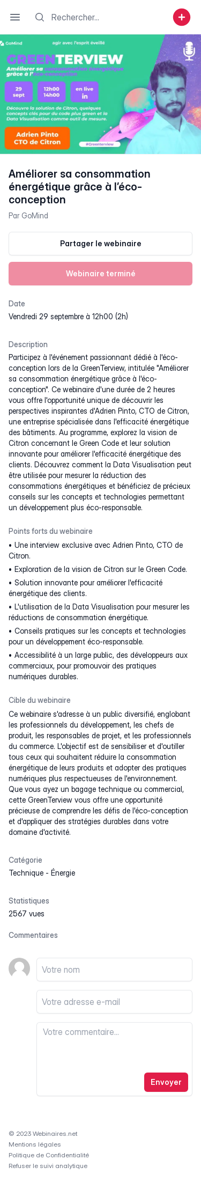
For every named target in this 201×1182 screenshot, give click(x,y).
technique (26, 872)
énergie (63, 872)
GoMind (34, 215)
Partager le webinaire (101, 243)
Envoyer (166, 1081)
